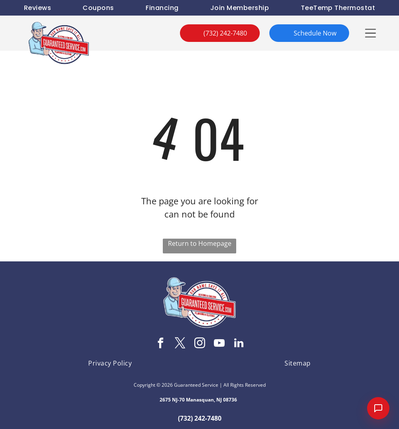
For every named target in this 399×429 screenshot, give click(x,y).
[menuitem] (37, 8)
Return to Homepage (199, 243)
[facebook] (160, 344)
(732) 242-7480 (199, 418)
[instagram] (199, 344)
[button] (370, 33)
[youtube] (219, 344)
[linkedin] (239, 344)
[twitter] (180, 344)
